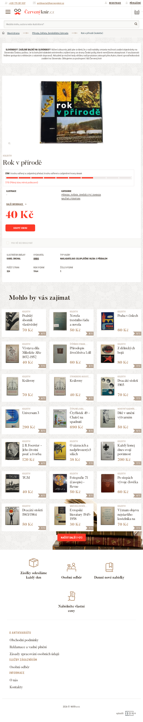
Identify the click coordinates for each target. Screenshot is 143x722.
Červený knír (34, 11)
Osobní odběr (19, 667)
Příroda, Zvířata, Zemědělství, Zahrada (50, 33)
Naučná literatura (70, 198)
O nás (14, 680)
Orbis (36, 258)
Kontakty (16, 687)
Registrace (115, 3)
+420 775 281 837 (17, 3)
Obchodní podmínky (24, 640)
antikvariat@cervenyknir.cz (50, 3)
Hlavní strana (13, 33)
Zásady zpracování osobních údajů (34, 654)
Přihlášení (135, 3)
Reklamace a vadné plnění (28, 647)
